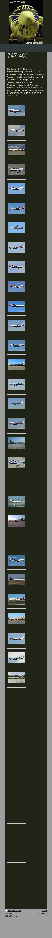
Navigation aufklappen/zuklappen (26, 48)
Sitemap (8, 913)
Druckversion (12, 910)
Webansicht (42, 913)
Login (44, 910)
